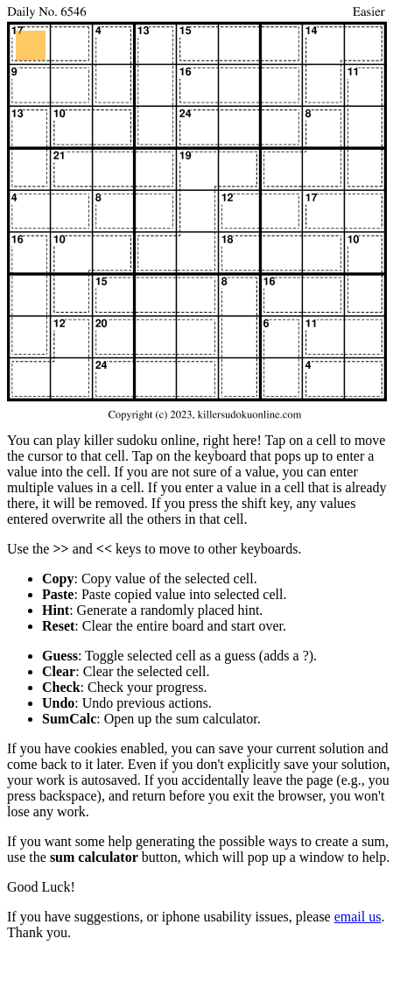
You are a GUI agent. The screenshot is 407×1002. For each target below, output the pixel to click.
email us (358, 916)
